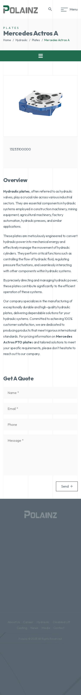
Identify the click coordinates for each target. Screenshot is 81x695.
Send (67, 486)
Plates (36, 40)
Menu (70, 9)
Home (7, 40)
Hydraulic (21, 40)
